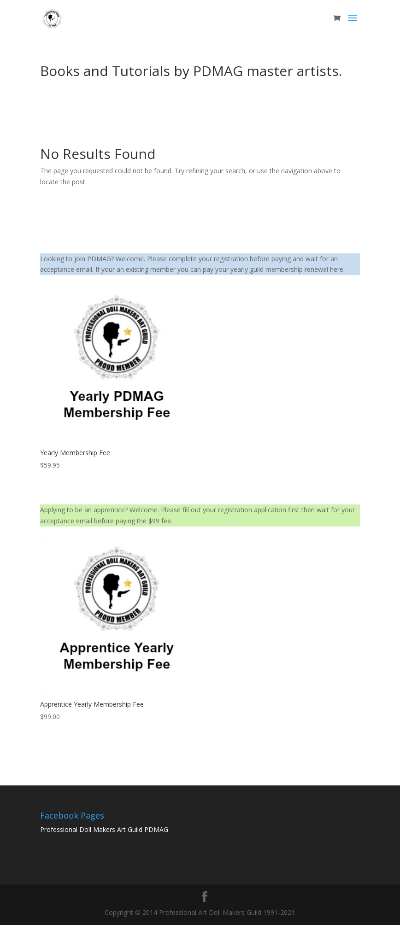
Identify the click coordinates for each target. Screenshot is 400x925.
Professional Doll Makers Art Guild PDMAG (104, 829)
